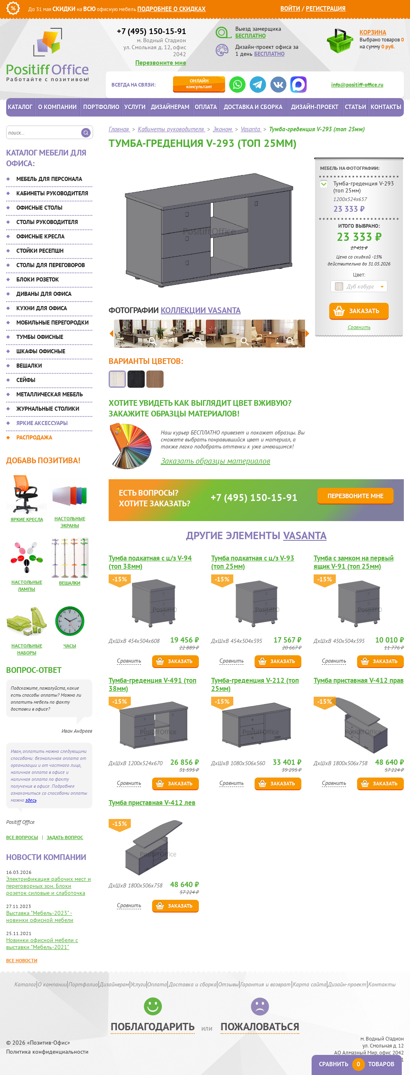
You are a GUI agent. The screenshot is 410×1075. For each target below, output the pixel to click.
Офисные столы (39, 207)
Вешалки (29, 365)
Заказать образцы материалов (215, 460)
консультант (199, 83)
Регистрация (326, 8)
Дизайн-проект (315, 107)
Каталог (20, 107)
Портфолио (101, 107)
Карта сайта (309, 984)
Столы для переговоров (50, 265)
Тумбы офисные (39, 337)
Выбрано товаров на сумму (382, 43)
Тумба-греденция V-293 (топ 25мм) (363, 187)
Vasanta (305, 535)
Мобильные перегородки (52, 322)
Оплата (206, 107)
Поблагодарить (153, 1026)
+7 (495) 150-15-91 (151, 31)
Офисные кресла (40, 236)
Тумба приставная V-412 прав (359, 680)
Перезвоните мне (160, 62)
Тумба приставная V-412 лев (152, 802)
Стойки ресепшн (40, 250)
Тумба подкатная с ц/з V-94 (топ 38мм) (150, 562)
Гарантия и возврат (265, 984)
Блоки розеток (37, 279)
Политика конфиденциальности (47, 1051)
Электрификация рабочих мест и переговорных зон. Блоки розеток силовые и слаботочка (48, 886)
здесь (30, 800)
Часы (70, 646)
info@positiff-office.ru (357, 84)
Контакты (386, 107)
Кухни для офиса (41, 308)
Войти (290, 8)
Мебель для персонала (49, 179)
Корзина (373, 32)
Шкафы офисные (40, 351)
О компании (57, 107)
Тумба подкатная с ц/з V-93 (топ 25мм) (252, 562)
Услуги (135, 107)
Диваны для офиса (43, 293)
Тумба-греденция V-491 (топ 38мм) (152, 684)
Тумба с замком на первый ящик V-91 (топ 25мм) (354, 562)
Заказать (364, 310)
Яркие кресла (27, 519)
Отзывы (228, 984)
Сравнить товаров (356, 1064)
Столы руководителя (47, 222)
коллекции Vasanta (201, 310)
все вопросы (22, 837)
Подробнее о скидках (171, 9)
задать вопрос (65, 837)
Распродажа (34, 437)
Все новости (21, 960)
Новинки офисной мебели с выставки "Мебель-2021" (42, 943)
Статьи (355, 107)
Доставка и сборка (253, 107)
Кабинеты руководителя (52, 193)
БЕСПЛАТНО (250, 35)
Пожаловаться (260, 1026)
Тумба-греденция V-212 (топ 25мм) (255, 684)
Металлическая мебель (49, 394)
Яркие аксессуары (42, 423)
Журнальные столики (47, 408)
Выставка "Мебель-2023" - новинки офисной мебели (39, 916)
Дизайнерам (170, 107)
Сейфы (25, 380)
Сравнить (359, 327)
